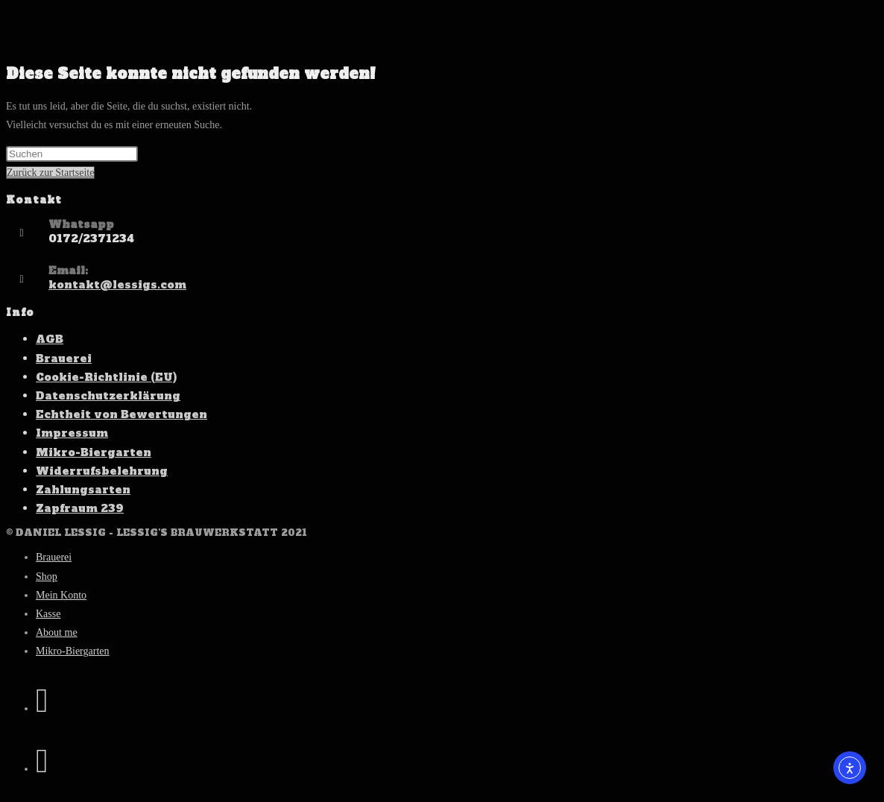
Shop (46, 576)
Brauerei (64, 358)
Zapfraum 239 (80, 508)
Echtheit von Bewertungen (121, 414)
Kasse (48, 613)
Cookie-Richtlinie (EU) (106, 377)
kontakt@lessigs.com (117, 284)
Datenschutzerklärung (108, 395)
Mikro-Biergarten (93, 452)
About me (57, 632)
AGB (49, 339)
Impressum (72, 433)
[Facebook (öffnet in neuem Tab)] (42, 700)
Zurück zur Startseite (50, 172)
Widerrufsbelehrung (102, 471)
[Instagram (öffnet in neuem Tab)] (42, 761)
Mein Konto (61, 595)
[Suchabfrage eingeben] (72, 154)
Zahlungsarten (83, 489)
